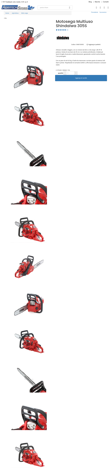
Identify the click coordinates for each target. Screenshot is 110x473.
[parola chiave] (52, 7)
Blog (90, 2)
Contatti (106, 2)
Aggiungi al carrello (81, 78)
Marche (97, 2)
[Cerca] (69, 7)
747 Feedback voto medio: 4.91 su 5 (14, 2)
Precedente (94, 12)
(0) (62, 30)
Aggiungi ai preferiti (93, 45)
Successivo (102, 12)
